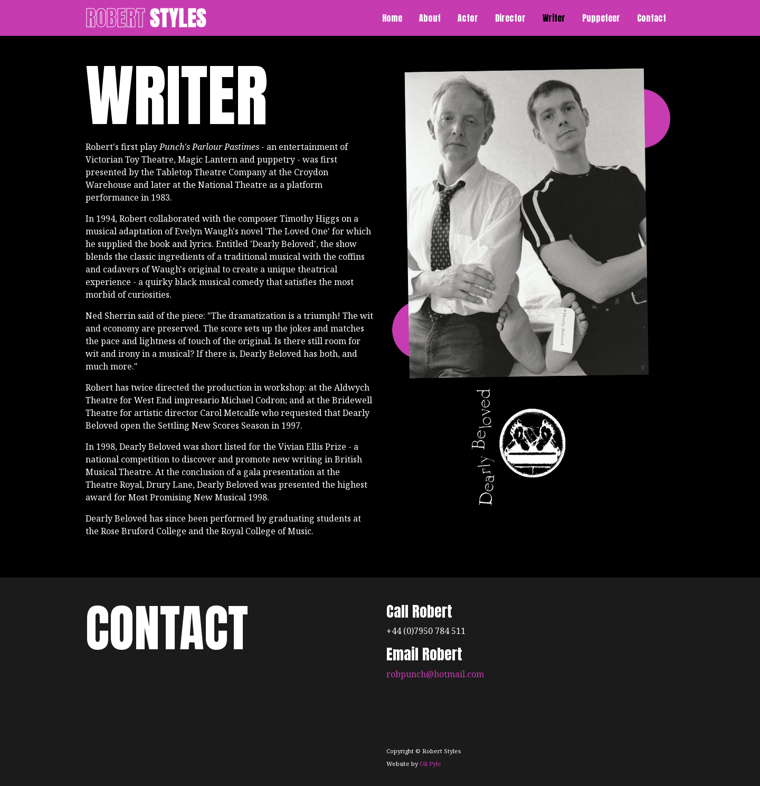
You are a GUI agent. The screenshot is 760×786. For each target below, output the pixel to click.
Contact (651, 18)
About (430, 18)
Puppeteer (601, 18)
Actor (468, 18)
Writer (554, 18)
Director (510, 18)
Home (392, 18)
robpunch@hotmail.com (435, 674)
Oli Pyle (430, 764)
